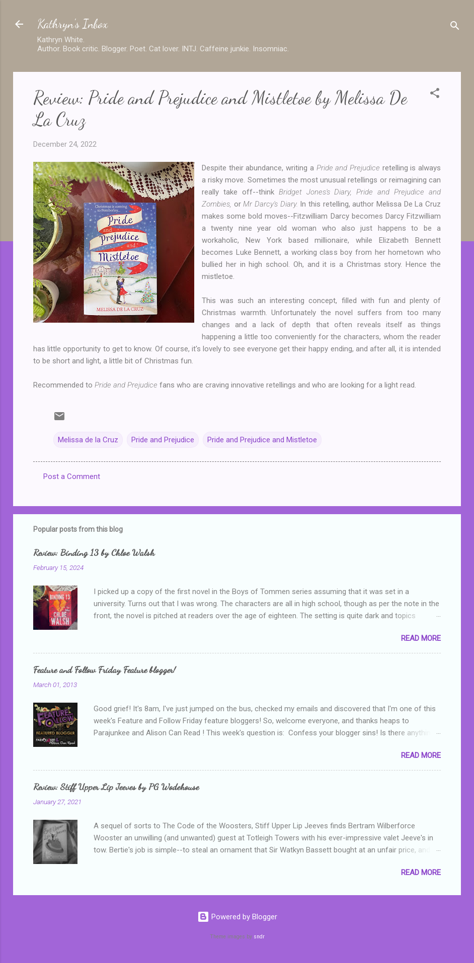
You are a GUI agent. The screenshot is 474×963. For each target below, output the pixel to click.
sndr (259, 936)
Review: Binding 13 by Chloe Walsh (93, 552)
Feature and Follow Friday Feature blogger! (104, 669)
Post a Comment (71, 476)
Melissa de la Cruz (88, 439)
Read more (421, 638)
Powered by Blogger (237, 916)
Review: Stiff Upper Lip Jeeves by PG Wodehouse (116, 786)
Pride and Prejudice (162, 439)
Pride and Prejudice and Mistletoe (262, 439)
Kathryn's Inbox (72, 24)
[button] (435, 95)
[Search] (455, 27)
